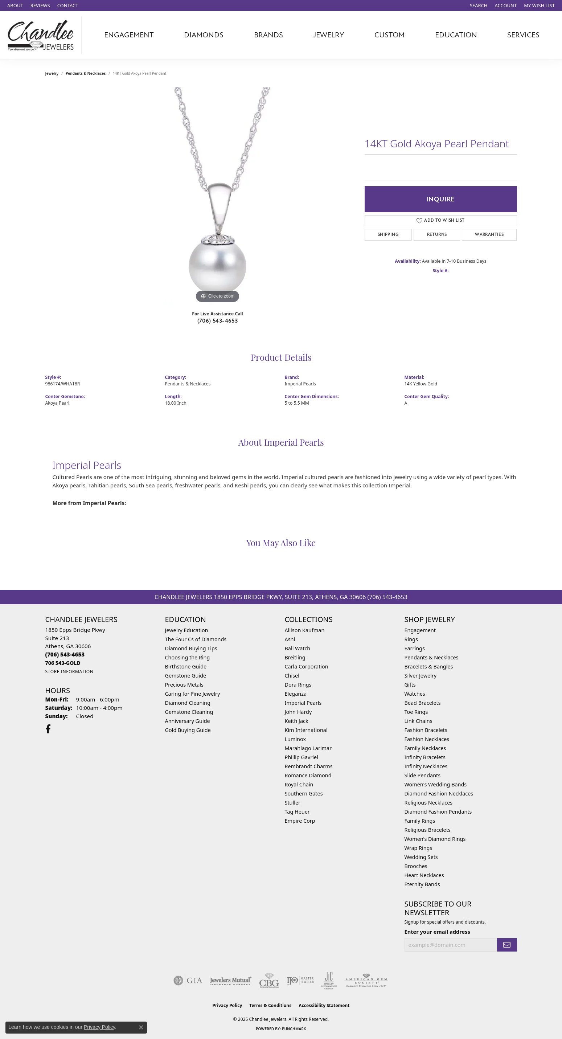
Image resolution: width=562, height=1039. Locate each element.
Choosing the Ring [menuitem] (187, 657)
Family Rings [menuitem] (420, 820)
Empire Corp (300, 820)
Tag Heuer (297, 811)
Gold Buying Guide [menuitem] (188, 730)
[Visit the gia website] (187, 980)
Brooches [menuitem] (416, 866)
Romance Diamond (308, 775)
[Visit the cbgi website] (269, 980)
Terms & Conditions (270, 1005)
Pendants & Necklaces (86, 73)
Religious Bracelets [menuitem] (428, 829)
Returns (437, 234)
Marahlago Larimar (308, 748)
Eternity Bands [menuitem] (422, 884)
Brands (268, 35)
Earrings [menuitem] (415, 648)
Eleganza (296, 693)
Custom (389, 35)
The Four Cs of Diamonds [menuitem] (196, 639)
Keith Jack (296, 720)
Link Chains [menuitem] (418, 720)
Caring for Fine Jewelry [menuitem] (192, 693)
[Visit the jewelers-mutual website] (230, 980)
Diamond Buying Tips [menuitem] (191, 648)
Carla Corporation (306, 666)
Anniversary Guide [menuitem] (187, 720)
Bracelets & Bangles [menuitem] (429, 666)
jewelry (52, 73)
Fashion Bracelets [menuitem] (426, 730)
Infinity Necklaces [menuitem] (426, 766)
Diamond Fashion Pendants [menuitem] (438, 811)
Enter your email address (437, 931)
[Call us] (63, 662)
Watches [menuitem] (415, 693)
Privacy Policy (227, 1005)
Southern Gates (304, 793)
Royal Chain (299, 784)
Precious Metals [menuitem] (184, 684)
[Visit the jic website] (329, 980)
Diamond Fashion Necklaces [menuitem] (439, 793)
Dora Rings (298, 684)
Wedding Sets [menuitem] (421, 857)
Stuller (292, 802)
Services (523, 35)
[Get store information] (69, 671)
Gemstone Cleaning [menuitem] (189, 711)
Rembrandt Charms (309, 766)
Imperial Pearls (300, 384)
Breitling (295, 657)
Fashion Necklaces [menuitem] (427, 739)
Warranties (489, 234)
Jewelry (328, 35)
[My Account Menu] (506, 5)
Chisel (292, 675)
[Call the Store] (65, 654)
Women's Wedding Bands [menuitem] (436, 784)
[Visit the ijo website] (300, 980)
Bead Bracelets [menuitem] (423, 702)
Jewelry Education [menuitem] (186, 630)
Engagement (129, 35)
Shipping (388, 234)
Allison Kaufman (305, 630)
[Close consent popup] (141, 1027)
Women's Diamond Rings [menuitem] (435, 838)
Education (456, 35)
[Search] (479, 5)
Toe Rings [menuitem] (416, 711)
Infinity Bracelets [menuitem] (425, 757)
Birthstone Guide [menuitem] (186, 666)
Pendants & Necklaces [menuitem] (432, 657)
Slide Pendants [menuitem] (423, 775)
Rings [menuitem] (411, 639)
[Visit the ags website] (366, 980)
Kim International (306, 730)
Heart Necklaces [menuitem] (424, 875)
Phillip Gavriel (301, 757)
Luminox (295, 739)
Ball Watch (298, 648)
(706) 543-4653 (217, 320)
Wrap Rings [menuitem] (418, 847)
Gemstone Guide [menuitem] (185, 675)
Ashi (290, 639)
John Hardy (298, 711)
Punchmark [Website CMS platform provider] (294, 1028)
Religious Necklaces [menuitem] (429, 802)
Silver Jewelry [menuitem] (421, 675)
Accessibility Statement (324, 1005)
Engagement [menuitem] (420, 630)
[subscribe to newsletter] (507, 945)
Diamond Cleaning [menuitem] (187, 702)
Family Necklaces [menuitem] (425, 748)
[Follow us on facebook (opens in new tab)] (48, 729)
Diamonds (203, 35)
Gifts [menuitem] (410, 684)
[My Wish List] (539, 5)
